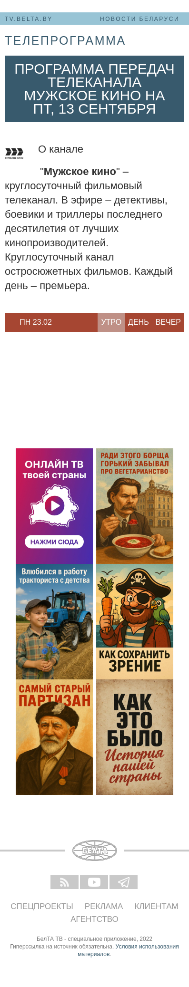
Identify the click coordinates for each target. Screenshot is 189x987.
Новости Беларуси (139, 19)
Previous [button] (9, 322)
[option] (35, 322)
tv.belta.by (29, 19)
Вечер (168, 322)
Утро (111, 322)
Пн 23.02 (36, 322)
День (138, 322)
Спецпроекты (41, 906)
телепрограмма (65, 40)
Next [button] (62, 322)
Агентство (94, 919)
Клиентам (156, 906)
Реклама (104, 906)
